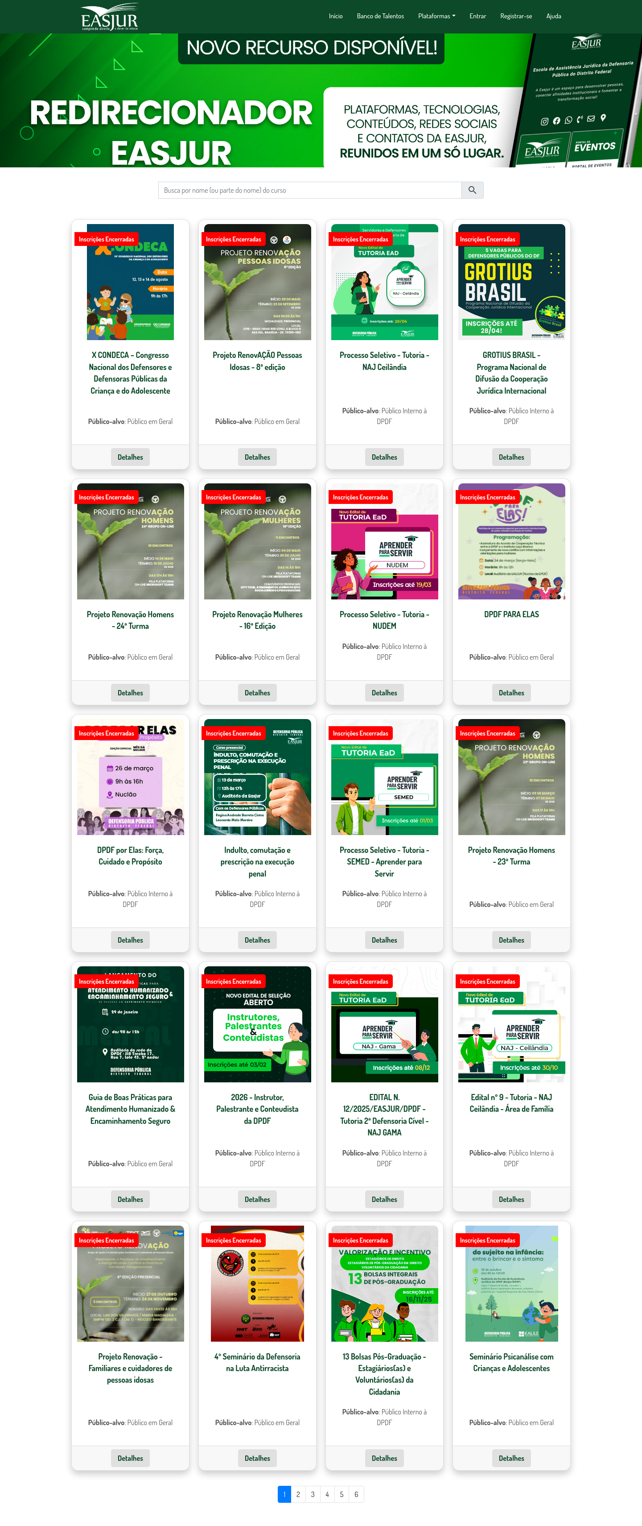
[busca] (310, 199)
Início (336, 15)
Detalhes (130, 466)
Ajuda (554, 15)
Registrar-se (516, 15)
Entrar (478, 15)
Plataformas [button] (434, 15)
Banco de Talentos (380, 15)
